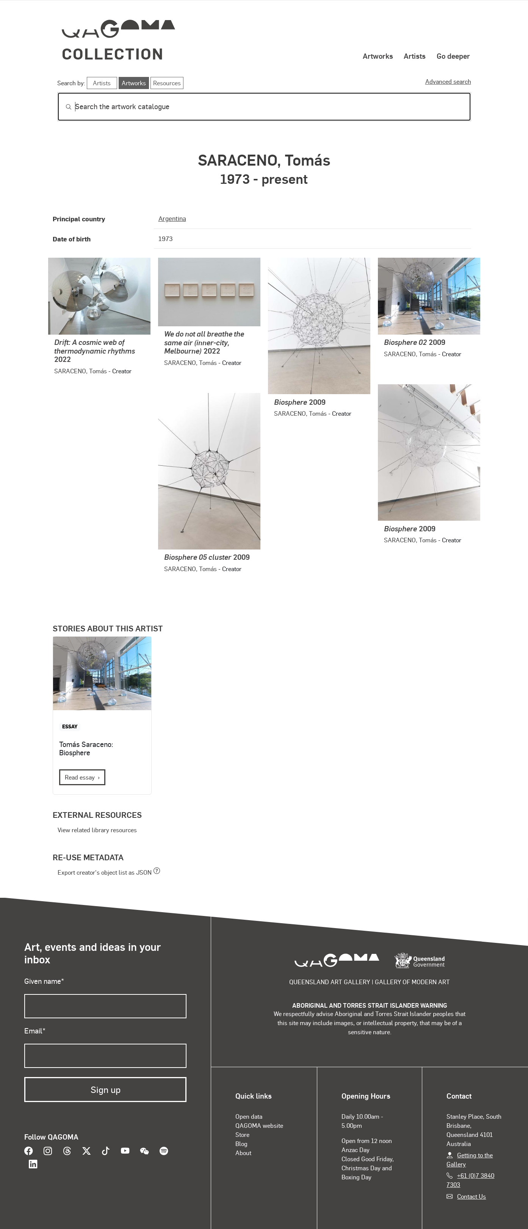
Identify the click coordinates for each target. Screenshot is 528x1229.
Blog (241, 1144)
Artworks (378, 56)
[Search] (264, 106)
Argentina (172, 218)
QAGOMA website (259, 1125)
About (243, 1153)
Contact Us (471, 1196)
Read (80, 777)
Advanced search (448, 81)
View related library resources (97, 830)
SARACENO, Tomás (80, 371)
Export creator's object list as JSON (105, 872)
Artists (415, 56)
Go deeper (453, 56)
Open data (248, 1116)
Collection (113, 53)
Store (242, 1134)
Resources (167, 83)
